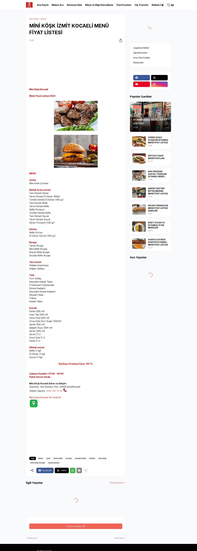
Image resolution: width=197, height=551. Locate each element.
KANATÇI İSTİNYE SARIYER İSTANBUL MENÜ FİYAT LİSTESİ (158, 242)
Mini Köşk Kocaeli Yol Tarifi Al (45, 397)
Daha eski (119, 538)
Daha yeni (32, 538)
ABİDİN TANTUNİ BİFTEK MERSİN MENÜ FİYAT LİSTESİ (158, 191)
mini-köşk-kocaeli (37, 463)
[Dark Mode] (162, 4)
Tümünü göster (116, 483)
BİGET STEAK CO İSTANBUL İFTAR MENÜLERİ (156, 225)
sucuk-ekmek (53, 463)
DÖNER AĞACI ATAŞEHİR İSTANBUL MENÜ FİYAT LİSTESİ (158, 140)
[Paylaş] (119, 40)
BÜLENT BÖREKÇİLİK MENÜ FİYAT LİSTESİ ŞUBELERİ (158, 208)
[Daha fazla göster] (86, 470)
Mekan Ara (58, 5)
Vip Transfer (141, 5)
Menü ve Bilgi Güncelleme (99, 5)
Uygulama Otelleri (141, 48)
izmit (48, 458)
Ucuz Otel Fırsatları (141, 57)
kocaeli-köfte (80, 458)
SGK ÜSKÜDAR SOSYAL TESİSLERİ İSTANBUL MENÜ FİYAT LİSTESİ (157, 174)
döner (43, 19)
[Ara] (168, 4)
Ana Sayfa (42, 5)
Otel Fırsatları (123, 5)
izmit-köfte (58, 458)
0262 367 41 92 (54, 390)
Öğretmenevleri (140, 53)
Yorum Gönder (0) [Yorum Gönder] (75, 526)
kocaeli (69, 458)
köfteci (92, 458)
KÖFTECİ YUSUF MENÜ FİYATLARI (156, 157)
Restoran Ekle (74, 5)
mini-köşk (102, 458)
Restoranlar (138, 62)
